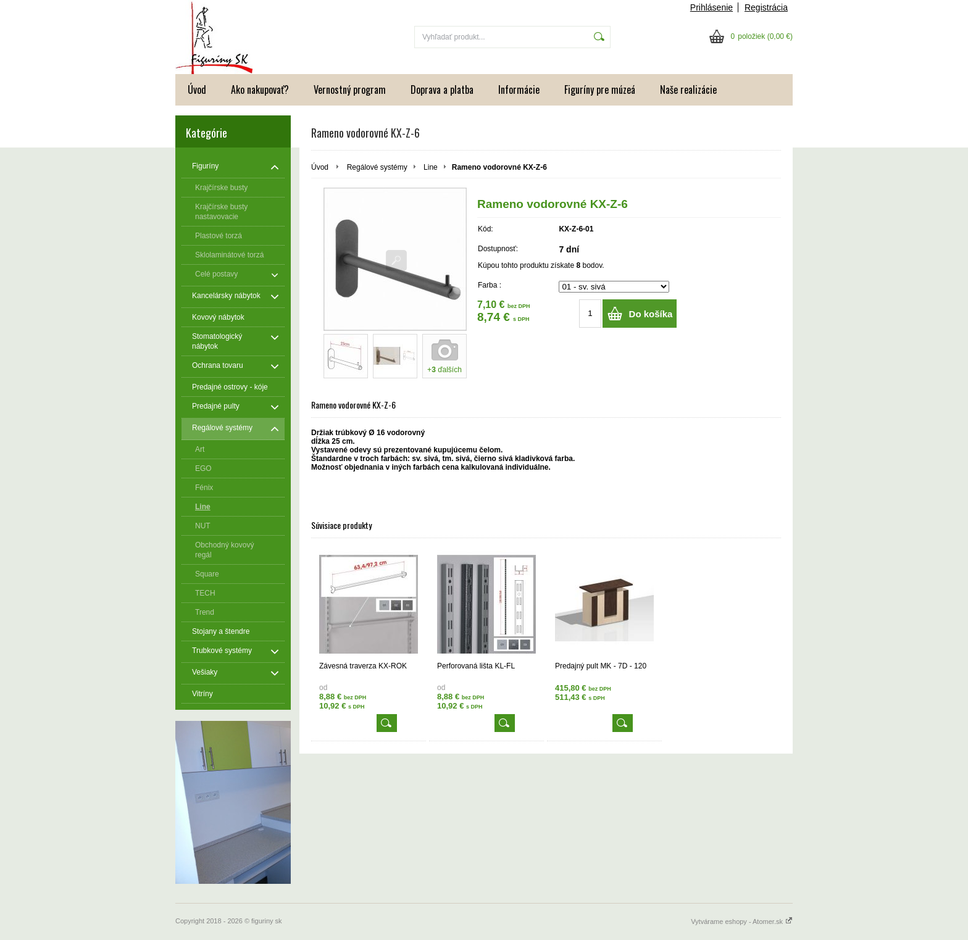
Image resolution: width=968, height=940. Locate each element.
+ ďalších (444, 369)
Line (431, 167)
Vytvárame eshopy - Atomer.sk (742, 921)
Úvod (197, 89)
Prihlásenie (711, 7)
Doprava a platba (442, 89)
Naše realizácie (688, 89)
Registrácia (766, 7)
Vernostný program (350, 89)
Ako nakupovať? (260, 89)
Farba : (489, 285)
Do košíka (651, 314)
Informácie (519, 89)
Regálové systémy (377, 167)
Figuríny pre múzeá (599, 89)
